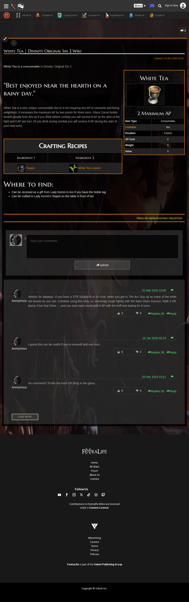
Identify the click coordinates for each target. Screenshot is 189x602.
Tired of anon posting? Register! (159, 218)
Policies (94, 554)
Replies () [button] (156, 313)
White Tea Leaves (89, 167)
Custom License (99, 507)
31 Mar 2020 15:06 (154, 290)
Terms (94, 546)
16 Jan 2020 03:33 (154, 338)
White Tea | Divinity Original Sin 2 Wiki (42, 51)
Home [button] (23, 15)
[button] (139, 5)
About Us (95, 475)
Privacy (95, 550)
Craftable (130, 127)
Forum (94, 470)
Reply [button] (171, 313)
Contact (94, 479)
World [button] (136, 15)
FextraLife (73, 564)
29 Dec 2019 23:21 (154, 376)
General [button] (44, 15)
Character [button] (67, 15)
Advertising (94, 538)
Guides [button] (156, 15)
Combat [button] (90, 15)
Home (94, 462)
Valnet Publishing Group (108, 564)
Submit (102, 265)
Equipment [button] (114, 15)
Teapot (30, 167)
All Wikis (94, 466)
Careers (94, 542)
